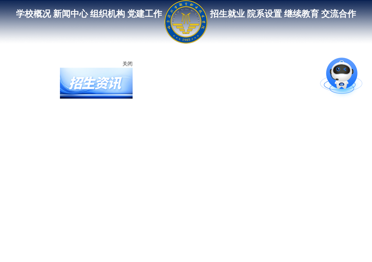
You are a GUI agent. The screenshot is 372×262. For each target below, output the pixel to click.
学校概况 (33, 14)
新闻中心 (70, 14)
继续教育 (301, 14)
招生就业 (227, 14)
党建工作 (144, 14)
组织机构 (107, 14)
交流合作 (338, 14)
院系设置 (264, 14)
